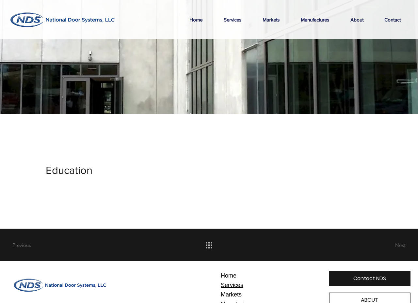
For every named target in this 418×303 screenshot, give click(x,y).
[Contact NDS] (369, 278)
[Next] (382, 244)
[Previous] (35, 244)
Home (228, 275)
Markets (231, 294)
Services (232, 285)
